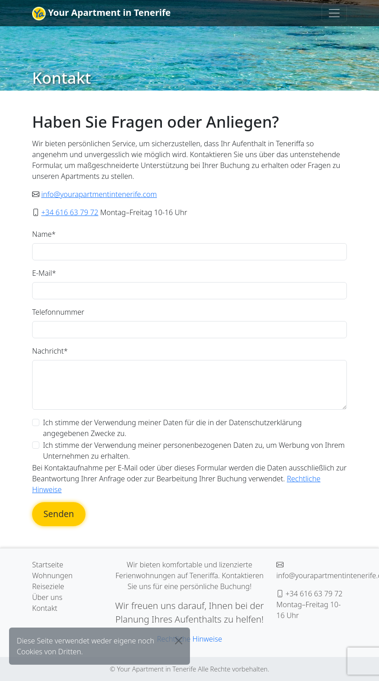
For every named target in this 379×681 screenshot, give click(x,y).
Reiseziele (48, 586)
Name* (44, 234)
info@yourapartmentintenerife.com (99, 194)
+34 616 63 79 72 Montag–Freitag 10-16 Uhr (309, 604)
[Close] (179, 640)
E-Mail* (44, 273)
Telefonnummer (58, 312)
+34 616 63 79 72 (69, 212)
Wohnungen (52, 575)
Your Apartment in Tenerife (101, 13)
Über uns (47, 597)
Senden (58, 514)
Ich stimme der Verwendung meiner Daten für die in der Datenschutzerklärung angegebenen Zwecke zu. (172, 427)
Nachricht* (50, 351)
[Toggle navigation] (334, 13)
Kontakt (44, 608)
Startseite (47, 565)
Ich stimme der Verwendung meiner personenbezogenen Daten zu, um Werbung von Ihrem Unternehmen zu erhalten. (194, 450)
